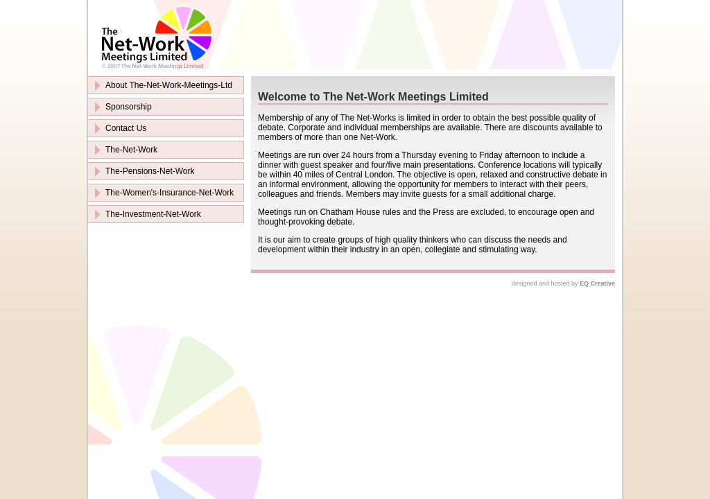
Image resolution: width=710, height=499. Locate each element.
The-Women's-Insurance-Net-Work (169, 193)
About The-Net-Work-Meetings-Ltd (168, 85)
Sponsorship (128, 107)
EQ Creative (597, 283)
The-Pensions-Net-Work (149, 171)
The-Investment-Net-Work (153, 214)
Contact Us (125, 128)
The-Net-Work (131, 150)
